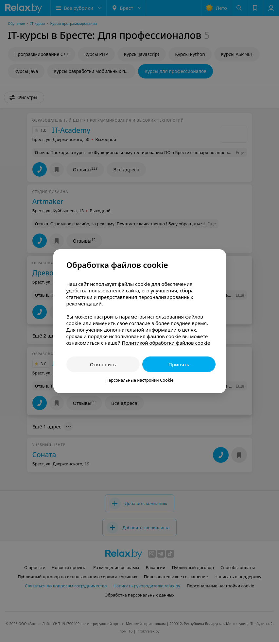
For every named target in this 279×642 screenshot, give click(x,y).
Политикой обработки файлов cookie (166, 342)
